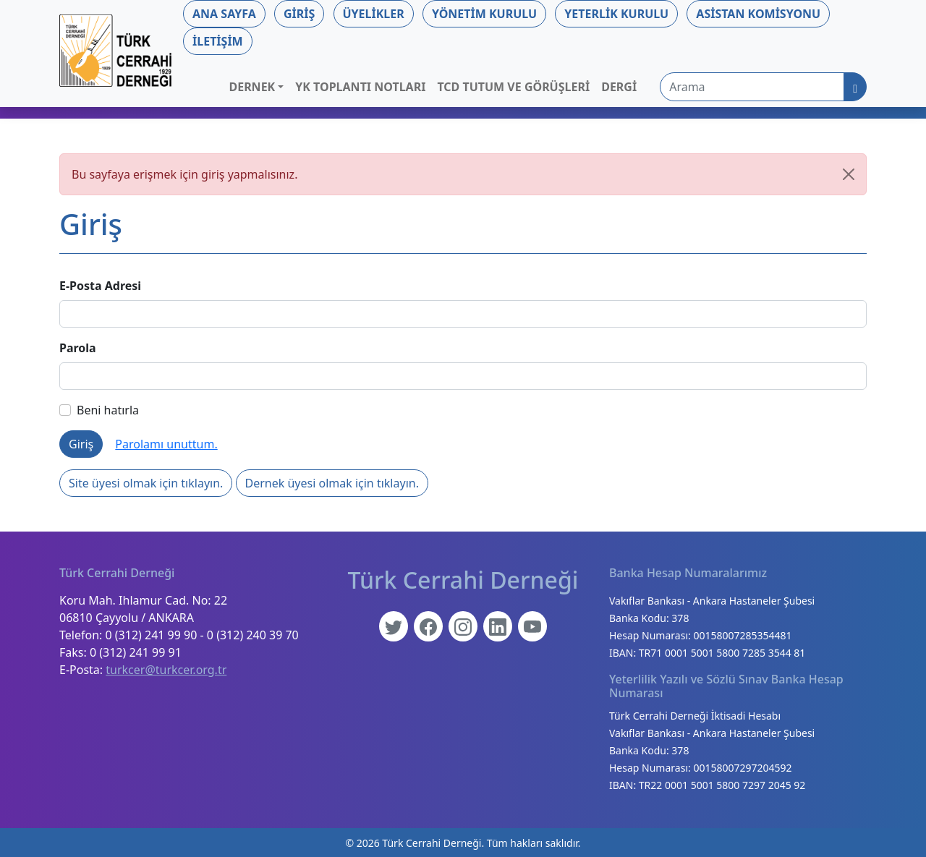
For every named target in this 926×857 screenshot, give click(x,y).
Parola (77, 348)
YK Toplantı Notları (360, 87)
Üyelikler (373, 14)
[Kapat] (848, 174)
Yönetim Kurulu (484, 14)
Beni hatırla (99, 410)
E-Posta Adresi (100, 286)
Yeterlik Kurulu (616, 14)
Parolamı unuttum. (166, 444)
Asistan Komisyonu (758, 14)
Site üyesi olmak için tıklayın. (146, 483)
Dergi (619, 87)
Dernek (252, 87)
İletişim (217, 41)
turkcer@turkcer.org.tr (166, 670)
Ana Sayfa (224, 14)
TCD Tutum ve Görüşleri (513, 87)
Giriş (299, 14)
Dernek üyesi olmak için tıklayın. (332, 483)
